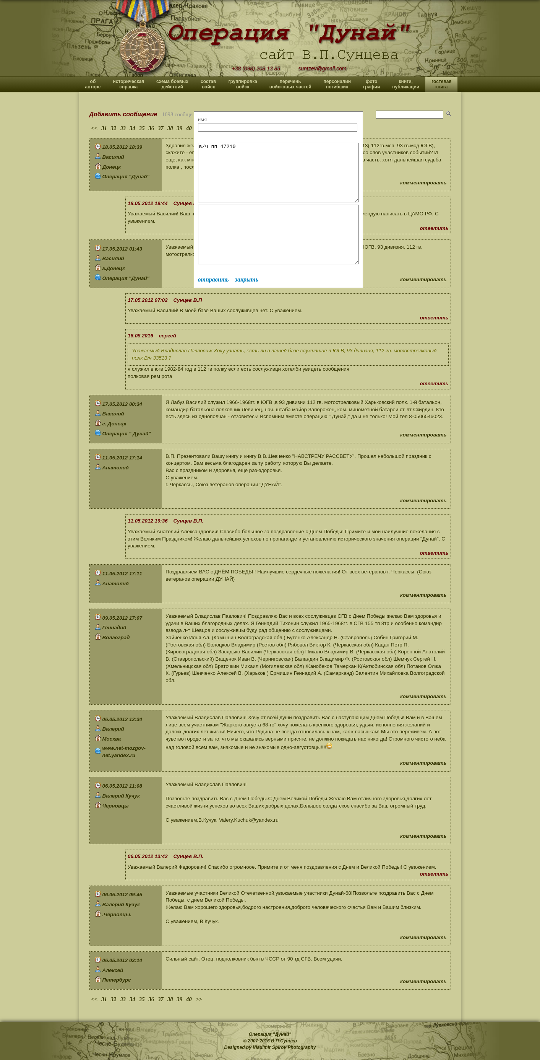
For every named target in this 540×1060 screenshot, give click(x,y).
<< (94, 128)
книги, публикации (405, 84)
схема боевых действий (172, 84)
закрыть (246, 302)
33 (123, 128)
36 (151, 128)
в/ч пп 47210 (288, 178)
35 (142, 128)
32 (114, 128)
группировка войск (242, 84)
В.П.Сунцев (284, 1041)
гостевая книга (441, 84)
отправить (213, 302)
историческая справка (128, 84)
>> (199, 999)
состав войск (208, 84)
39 (179, 128)
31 (104, 128)
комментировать (423, 183)
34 (132, 128)
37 (161, 128)
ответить (434, 228)
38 (170, 128)
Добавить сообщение (123, 114)
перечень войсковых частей (290, 84)
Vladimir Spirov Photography (284, 1047)
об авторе (93, 84)
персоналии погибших (337, 84)
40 (189, 128)
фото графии (371, 84)
